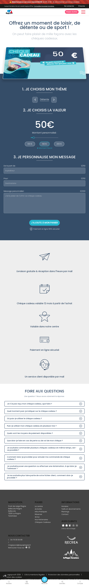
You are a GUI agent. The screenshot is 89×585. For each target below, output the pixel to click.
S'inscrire (81, 6)
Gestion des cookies (13, 577)
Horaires (64, 506)
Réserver (38, 514)
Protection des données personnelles (64, 574)
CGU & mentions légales (34, 574)
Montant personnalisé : (44, 132)
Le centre (39, 506)
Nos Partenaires (41, 519)
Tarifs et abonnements (71, 509)
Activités (38, 509)
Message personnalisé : (44, 191)
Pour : (44, 178)
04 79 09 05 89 (15, 540)
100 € (30, 144)
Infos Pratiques (41, 511)
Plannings (65, 511)
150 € (44, 144)
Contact (64, 514)
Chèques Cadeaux (43, 522)
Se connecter (69, 6)
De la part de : (44, 166)
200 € (59, 144)
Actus (37, 517)
